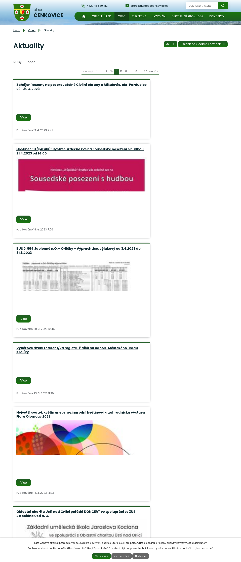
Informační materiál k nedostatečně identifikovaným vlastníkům (116, 302)
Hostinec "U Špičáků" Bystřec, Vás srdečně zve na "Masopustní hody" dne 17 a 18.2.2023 (46, 371)
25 (135, 71)
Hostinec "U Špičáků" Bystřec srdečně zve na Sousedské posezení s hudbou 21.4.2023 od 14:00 (119, 88)
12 (121, 71)
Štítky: (17, 62)
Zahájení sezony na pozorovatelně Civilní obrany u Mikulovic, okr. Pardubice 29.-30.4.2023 (45, 88)
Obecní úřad (101, 16)
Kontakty (216, 16)
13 (126, 71)
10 (111, 71)
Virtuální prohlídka (187, 16)
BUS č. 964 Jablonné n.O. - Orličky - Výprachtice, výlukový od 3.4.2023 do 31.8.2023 (192, 88)
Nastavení (143, 555)
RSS (168, 45)
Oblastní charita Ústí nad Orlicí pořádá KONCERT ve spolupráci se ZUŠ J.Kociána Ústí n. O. (191, 193)
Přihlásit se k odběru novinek (202, 45)
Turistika (139, 16)
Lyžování (159, 16)
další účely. (200, 542)
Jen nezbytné (122, 555)
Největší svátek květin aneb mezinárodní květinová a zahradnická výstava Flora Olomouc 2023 (112, 195)
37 (145, 71)
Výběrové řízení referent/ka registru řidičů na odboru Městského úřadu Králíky (47, 193)
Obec (122, 16)
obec (31, 62)
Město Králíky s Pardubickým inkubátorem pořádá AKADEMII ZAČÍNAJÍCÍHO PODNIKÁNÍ (42, 302)
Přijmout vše (99, 555)
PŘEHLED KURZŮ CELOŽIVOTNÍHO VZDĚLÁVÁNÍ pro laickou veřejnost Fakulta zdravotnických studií (191, 302)
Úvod (84, 16)
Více (24, 121)
